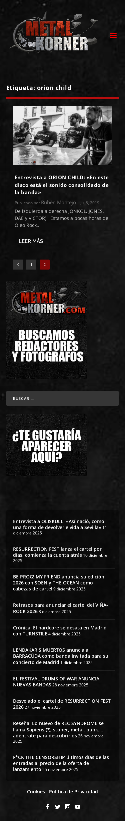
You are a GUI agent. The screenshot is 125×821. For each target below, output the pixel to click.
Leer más (31, 241)
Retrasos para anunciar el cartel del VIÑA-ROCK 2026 (60, 608)
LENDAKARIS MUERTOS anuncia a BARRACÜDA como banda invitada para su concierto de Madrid (60, 656)
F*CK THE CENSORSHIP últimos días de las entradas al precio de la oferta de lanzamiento (61, 763)
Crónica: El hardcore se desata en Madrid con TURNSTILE (60, 630)
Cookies (36, 791)
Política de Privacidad (73, 791)
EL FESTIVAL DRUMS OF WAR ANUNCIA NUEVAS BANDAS (56, 681)
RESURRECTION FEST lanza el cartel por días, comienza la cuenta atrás (57, 552)
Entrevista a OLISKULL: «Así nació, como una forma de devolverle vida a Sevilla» (58, 524)
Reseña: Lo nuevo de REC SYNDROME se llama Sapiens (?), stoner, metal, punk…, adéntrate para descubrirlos (58, 729)
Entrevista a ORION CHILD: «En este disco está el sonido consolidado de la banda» (62, 185)
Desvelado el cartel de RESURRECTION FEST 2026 (62, 704)
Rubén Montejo (58, 202)
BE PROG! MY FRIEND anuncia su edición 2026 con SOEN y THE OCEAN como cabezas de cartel (58, 582)
